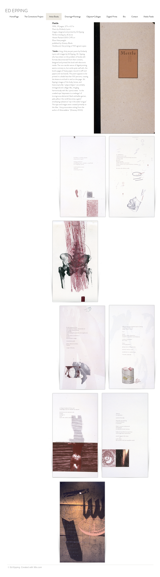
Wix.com (38, 567)
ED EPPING (16, 11)
